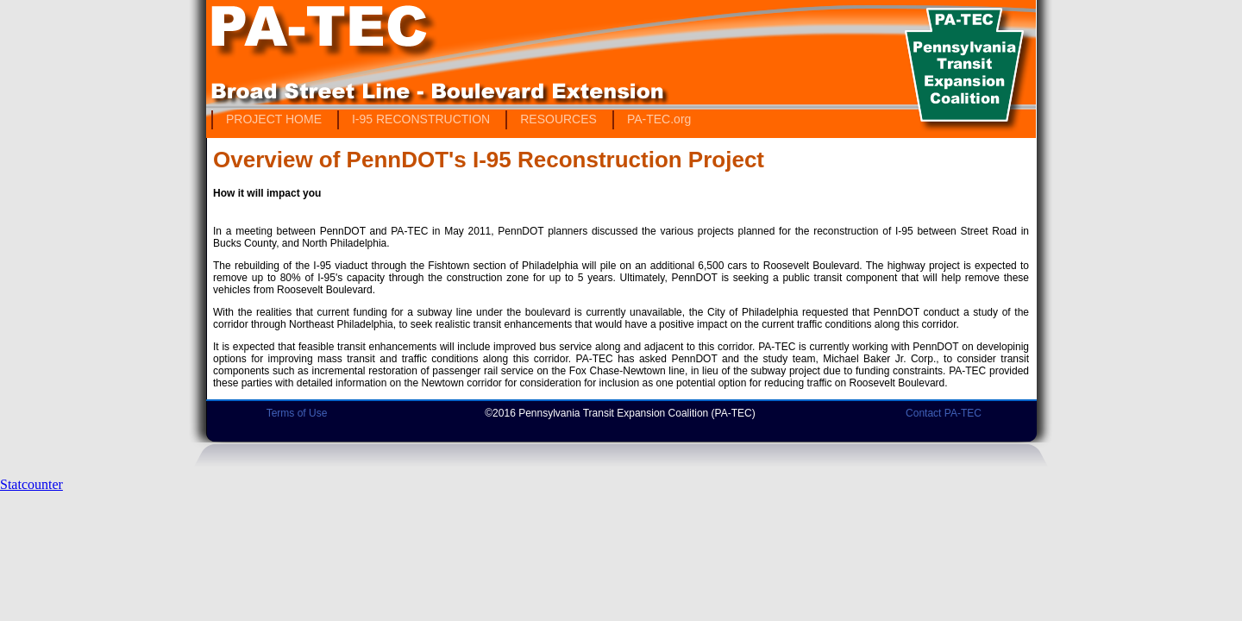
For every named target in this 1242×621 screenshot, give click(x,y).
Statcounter (31, 484)
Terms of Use (297, 413)
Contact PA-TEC (944, 413)
